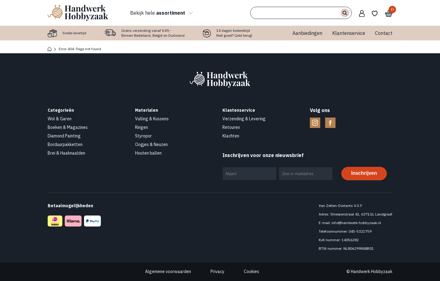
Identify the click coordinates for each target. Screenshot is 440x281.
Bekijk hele (160, 13)
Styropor (143, 136)
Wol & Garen (60, 119)
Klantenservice (348, 33)
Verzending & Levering (244, 119)
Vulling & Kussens (152, 119)
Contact (383, 33)
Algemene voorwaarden (168, 271)
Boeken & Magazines (68, 127)
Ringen (141, 127)
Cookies (251, 271)
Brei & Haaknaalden (66, 153)
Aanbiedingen (307, 33)
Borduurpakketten (65, 144)
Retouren (231, 127)
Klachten (230, 136)
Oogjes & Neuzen (151, 144)
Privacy (217, 271)
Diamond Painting (64, 136)
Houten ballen (148, 153)
